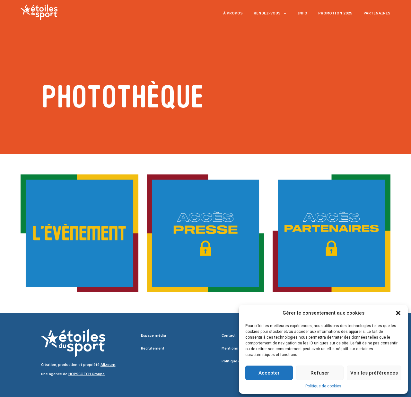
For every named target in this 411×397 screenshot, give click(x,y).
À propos (233, 13)
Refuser (319, 373)
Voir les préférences (374, 373)
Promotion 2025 (335, 13)
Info (302, 13)
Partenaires (376, 13)
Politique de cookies (323, 386)
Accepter (269, 373)
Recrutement (152, 348)
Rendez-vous (270, 13)
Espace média (153, 335)
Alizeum (108, 364)
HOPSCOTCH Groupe (86, 373)
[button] (398, 313)
